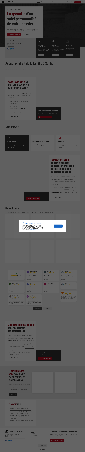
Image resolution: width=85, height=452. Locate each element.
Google (31, 229)
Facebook (36, 229)
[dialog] (42, 226)
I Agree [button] (58, 226)
